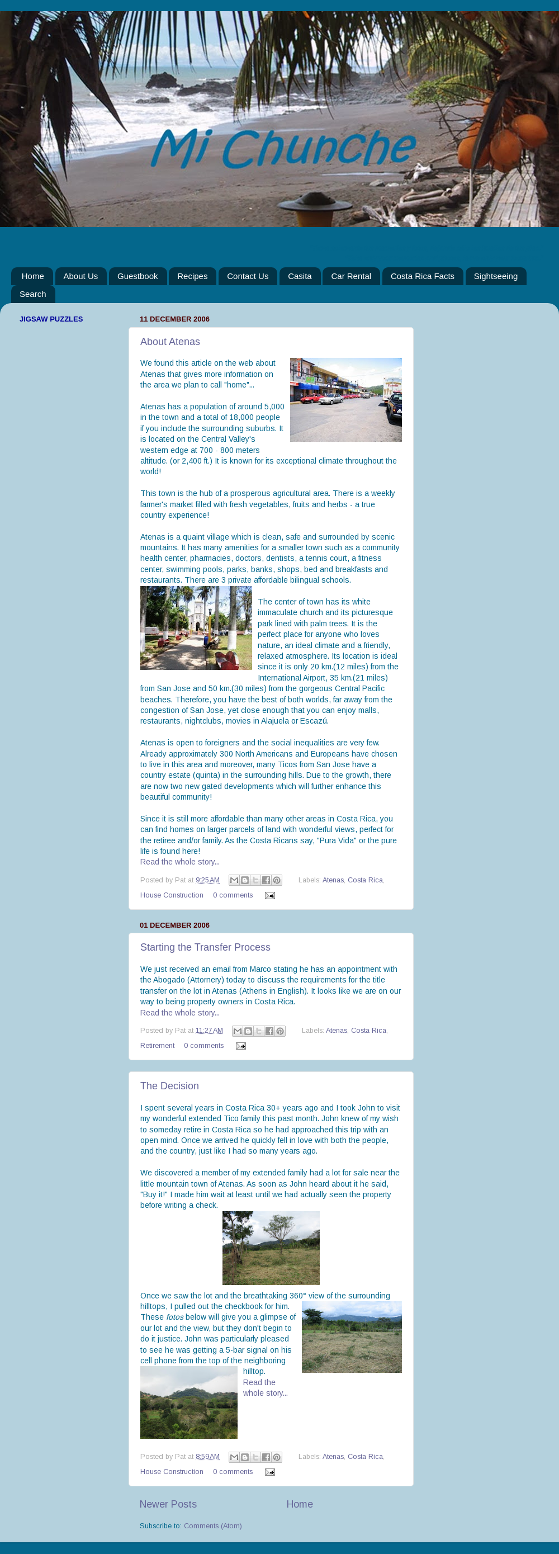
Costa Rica (365, 880)
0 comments (233, 895)
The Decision (169, 1086)
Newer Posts (168, 1504)
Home (33, 276)
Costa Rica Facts (422, 276)
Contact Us (247, 276)
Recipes (192, 276)
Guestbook (137, 276)
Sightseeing (496, 276)
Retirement (157, 1046)
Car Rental (351, 276)
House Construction (171, 895)
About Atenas (170, 341)
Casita (300, 276)
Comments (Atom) (213, 1526)
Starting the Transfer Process (205, 947)
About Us (81, 276)
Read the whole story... (180, 861)
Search (33, 294)
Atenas (333, 880)
